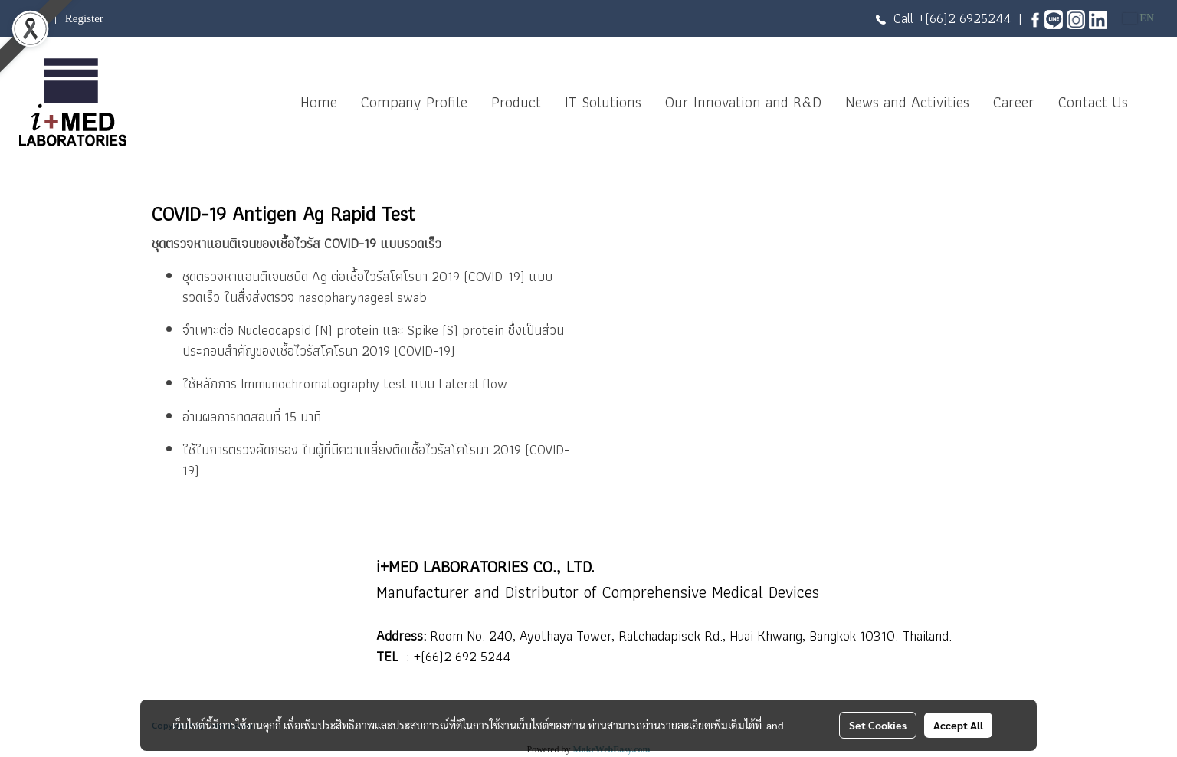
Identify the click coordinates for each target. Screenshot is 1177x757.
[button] (1153, 102)
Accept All (958, 725)
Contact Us (1093, 102)
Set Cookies (878, 725)
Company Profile (414, 102)
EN (1138, 18)
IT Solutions (603, 102)
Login (33, 18)
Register (84, 18)
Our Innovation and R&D (743, 102)
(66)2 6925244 (968, 18)
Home (318, 102)
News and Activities (907, 102)
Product (516, 102)
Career (1013, 102)
